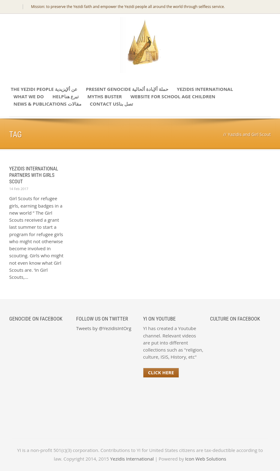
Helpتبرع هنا (65, 96)
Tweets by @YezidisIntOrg (103, 328)
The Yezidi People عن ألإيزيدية (44, 89)
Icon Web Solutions (205, 459)
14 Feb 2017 (18, 188)
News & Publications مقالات (47, 104)
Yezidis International (205, 89)
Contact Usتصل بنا (111, 104)
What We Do (29, 96)
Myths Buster (104, 96)
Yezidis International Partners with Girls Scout (33, 175)
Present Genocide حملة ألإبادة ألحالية (127, 89)
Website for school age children (172, 96)
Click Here (161, 372)
